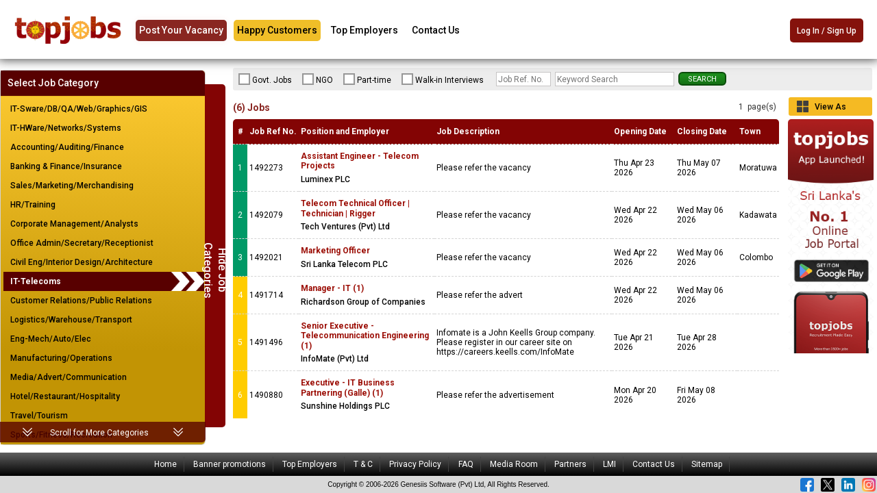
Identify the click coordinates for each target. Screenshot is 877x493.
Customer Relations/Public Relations (81, 300)
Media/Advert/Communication (68, 377)
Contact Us (436, 30)
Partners (570, 464)
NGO (317, 79)
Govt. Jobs (265, 79)
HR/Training (32, 205)
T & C (363, 464)
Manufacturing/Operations (61, 358)
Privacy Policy (415, 464)
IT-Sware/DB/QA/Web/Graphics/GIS (78, 109)
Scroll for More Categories (99, 433)
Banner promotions (229, 464)
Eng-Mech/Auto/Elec (50, 339)
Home (165, 464)
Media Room (514, 464)
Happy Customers (277, 30)
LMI (609, 464)
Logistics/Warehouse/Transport (71, 320)
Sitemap (706, 464)
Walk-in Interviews (443, 79)
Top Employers (364, 30)
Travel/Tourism (39, 415)
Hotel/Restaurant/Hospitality (65, 396)
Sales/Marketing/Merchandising (72, 185)
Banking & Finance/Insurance (66, 166)
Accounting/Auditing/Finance (67, 147)
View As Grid (830, 109)
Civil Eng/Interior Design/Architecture (81, 262)
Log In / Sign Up (826, 31)
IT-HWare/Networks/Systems (65, 128)
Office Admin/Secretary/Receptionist (81, 243)
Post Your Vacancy (181, 30)
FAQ (465, 464)
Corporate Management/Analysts (74, 224)
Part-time (367, 79)
